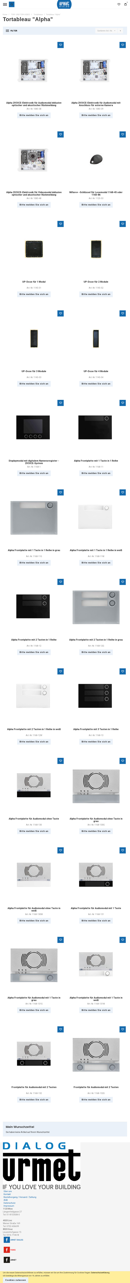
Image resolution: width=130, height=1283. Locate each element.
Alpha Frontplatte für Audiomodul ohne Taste (34, 818)
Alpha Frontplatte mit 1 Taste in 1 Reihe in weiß (96, 550)
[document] (65, 1277)
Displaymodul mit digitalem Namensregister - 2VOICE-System (34, 462)
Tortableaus (38, 15)
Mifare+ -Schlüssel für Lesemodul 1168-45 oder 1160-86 (96, 193)
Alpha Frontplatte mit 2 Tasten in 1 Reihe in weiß (34, 729)
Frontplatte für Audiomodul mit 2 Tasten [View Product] (34, 1054)
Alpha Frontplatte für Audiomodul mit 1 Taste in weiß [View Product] (96, 965)
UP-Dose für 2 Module (96, 281)
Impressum (9, 1206)
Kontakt (7, 1194)
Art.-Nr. (109, 31)
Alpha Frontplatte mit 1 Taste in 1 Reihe (96, 460)
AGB (6, 1200)
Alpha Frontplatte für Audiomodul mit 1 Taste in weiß (96, 999)
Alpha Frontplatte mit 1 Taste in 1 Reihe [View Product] (96, 428)
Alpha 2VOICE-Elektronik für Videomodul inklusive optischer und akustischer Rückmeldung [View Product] (34, 159)
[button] (60, 45)
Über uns (8, 1191)
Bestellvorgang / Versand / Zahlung (20, 1197)
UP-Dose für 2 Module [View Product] (96, 249)
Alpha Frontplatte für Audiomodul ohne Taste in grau (96, 820)
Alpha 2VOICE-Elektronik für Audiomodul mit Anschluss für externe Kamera (96, 104)
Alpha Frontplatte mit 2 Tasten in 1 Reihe (34, 639)
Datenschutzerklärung (100, 1273)
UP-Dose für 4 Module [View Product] (96, 338)
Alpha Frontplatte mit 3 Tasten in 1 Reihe (96, 729)
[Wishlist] (119, 4)
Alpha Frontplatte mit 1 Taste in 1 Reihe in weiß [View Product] (96, 517)
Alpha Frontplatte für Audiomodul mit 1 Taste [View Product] (96, 875)
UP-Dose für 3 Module (34, 371)
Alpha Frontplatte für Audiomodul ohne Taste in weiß (34, 909)
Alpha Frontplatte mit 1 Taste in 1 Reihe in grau (34, 550)
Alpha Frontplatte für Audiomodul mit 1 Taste (96, 908)
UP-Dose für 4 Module (96, 371)
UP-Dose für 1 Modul (33, 281)
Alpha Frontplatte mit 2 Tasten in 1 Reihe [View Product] (34, 607)
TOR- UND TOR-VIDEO (20, 15)
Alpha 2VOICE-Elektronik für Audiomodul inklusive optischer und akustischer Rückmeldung (34, 104)
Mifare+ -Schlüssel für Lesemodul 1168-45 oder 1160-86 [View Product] (96, 159)
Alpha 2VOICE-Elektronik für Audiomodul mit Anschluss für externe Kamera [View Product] (96, 70)
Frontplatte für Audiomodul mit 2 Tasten (34, 1087)
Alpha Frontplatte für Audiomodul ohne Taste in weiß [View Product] (34, 875)
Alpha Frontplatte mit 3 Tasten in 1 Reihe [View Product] (96, 696)
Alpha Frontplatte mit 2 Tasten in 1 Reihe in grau (96, 639)
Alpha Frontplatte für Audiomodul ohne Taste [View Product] (34, 786)
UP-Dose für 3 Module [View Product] (34, 338)
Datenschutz (9, 1203)
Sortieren (101, 31)
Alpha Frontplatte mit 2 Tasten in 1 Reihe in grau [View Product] (96, 607)
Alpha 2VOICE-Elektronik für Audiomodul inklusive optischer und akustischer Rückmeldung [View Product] (34, 70)
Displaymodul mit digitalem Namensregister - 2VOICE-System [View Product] (34, 428)
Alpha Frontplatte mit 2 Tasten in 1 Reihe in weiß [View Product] (34, 696)
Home (5, 15)
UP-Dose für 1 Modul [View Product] (34, 249)
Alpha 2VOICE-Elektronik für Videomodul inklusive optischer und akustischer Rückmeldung (34, 193)
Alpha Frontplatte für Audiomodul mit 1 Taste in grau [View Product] (34, 965)
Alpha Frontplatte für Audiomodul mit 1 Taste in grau (34, 999)
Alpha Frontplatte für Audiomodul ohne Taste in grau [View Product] (96, 786)
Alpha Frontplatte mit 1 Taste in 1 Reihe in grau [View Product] (34, 517)
